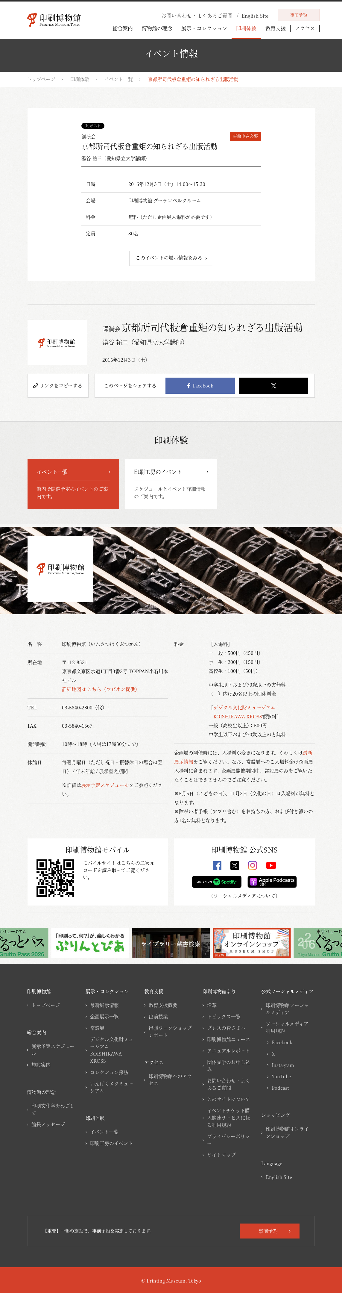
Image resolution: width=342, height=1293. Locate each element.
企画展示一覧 (104, 1016)
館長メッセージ (48, 1124)
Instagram (283, 1065)
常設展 (97, 1028)
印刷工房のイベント (111, 1143)
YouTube (281, 1076)
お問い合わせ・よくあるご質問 (228, 1084)
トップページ (41, 79)
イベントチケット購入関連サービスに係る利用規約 (228, 1117)
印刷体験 (246, 28)
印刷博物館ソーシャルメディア (287, 1009)
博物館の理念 (157, 28)
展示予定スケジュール (105, 785)
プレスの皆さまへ (226, 1028)
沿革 (212, 1005)
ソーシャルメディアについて (244, 896)
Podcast (280, 1087)
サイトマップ (221, 1155)
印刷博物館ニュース (228, 1039)
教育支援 (275, 28)
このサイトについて (228, 1099)
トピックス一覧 (224, 1016)
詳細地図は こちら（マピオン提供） (101, 689)
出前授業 (158, 1016)
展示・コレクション (204, 28)
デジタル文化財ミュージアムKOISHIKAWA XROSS (111, 1050)
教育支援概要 (163, 1005)
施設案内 (41, 1064)
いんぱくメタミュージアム (111, 1087)
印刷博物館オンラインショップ (287, 1132)
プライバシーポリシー (228, 1140)
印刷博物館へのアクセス (170, 1080)
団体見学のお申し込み (228, 1066)
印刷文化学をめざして (53, 1109)
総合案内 (123, 28)
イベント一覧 (118, 79)
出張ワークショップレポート (170, 1032)
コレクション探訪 (109, 1072)
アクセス (305, 28)
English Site (279, 1177)
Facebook (200, 385)
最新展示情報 (104, 1005)
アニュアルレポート (228, 1050)
